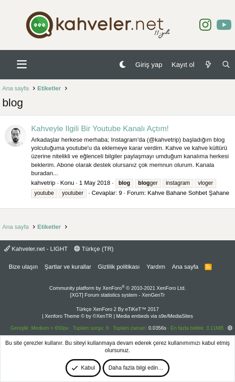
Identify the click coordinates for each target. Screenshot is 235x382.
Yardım (156, 266)
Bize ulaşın (23, 266)
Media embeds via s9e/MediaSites (154, 316)
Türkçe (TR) (94, 248)
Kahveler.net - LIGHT (36, 248)
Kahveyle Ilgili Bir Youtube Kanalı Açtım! (100, 128)
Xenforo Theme (78, 316)
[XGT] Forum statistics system (117, 295)
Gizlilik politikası (119, 266)
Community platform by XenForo (117, 288)
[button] (22, 64)
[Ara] (226, 64)
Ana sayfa (185, 266)
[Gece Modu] (123, 64)
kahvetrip (43, 182)
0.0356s (157, 328)
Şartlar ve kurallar (67, 266)
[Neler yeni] (208, 64)
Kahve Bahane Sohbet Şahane (189, 192)
